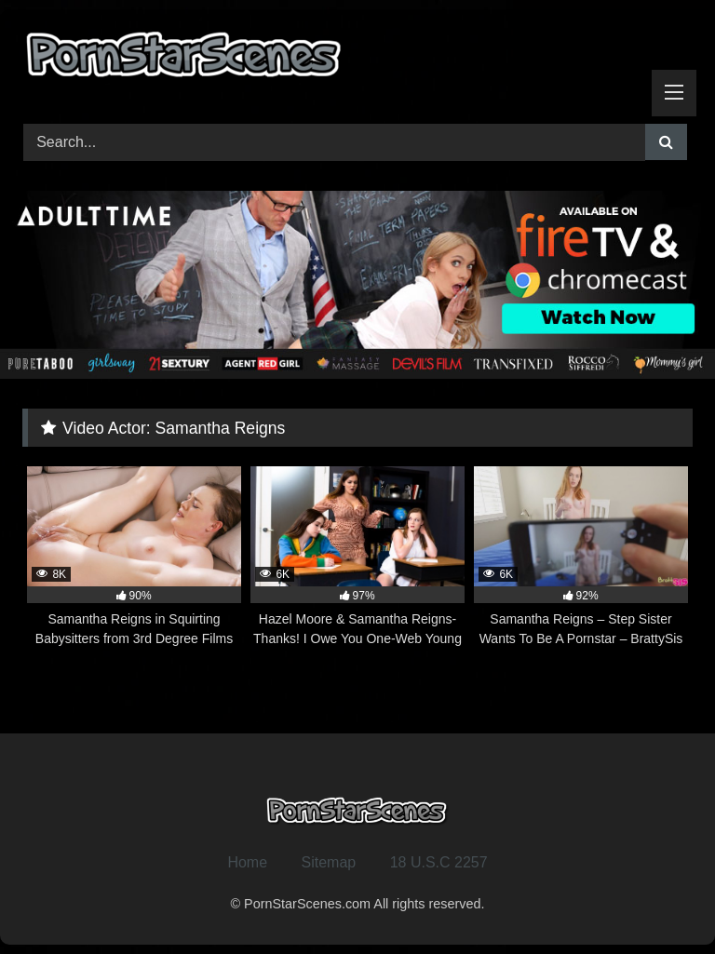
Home (247, 862)
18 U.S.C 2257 (439, 862)
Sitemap (329, 862)
